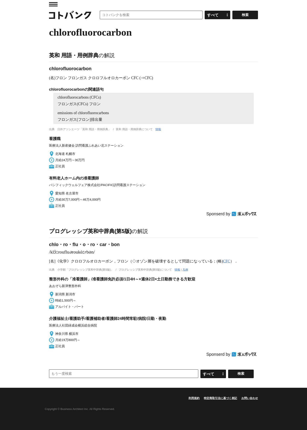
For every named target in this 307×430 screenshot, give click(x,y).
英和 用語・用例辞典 (73, 55)
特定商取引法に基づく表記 (220, 398)
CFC (226, 261)
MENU (53, 4)
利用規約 (194, 398)
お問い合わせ (249, 398)
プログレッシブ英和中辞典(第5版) (90, 231)
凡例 (185, 269)
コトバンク (70, 15)
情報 (158, 129)
